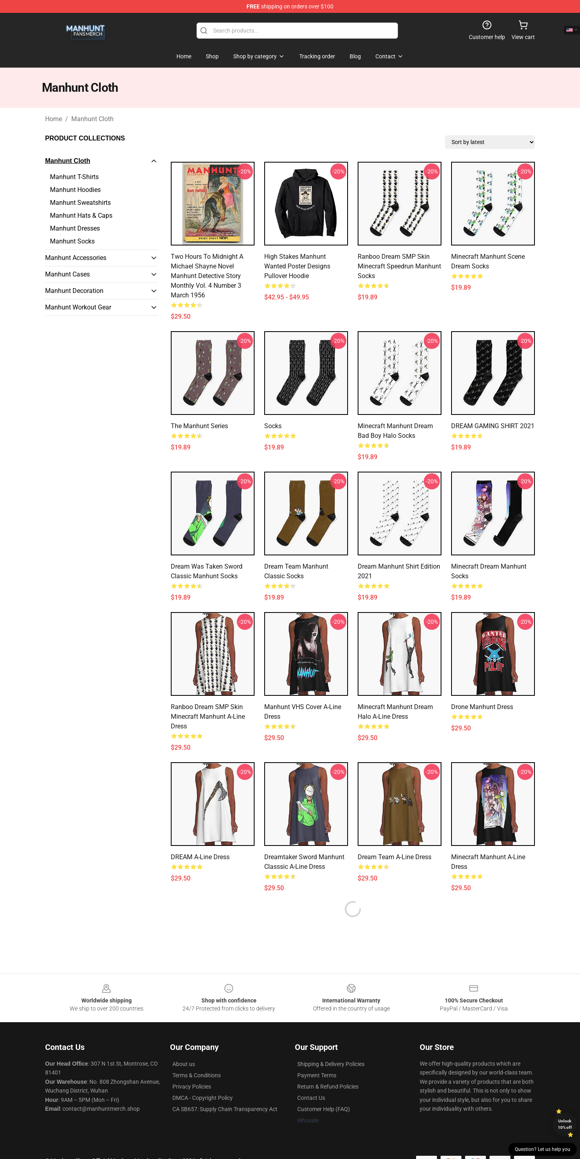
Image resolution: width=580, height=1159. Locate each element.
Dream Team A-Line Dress (394, 857)
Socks (273, 426)
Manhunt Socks (72, 241)
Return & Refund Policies (327, 1086)
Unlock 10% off (565, 1124)
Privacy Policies (191, 1086)
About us (183, 1064)
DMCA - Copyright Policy (202, 1098)
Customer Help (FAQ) (323, 1109)
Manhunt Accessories (75, 258)
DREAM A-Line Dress (200, 857)
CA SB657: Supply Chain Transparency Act (225, 1109)
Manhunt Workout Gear (78, 307)
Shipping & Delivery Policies (331, 1064)
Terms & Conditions (196, 1075)
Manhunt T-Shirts (74, 177)
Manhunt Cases (67, 274)
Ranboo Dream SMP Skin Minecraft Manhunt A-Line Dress (208, 716)
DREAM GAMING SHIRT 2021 (492, 426)
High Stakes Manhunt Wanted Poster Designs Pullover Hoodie (297, 266)
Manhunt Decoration (74, 291)
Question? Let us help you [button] (542, 1149)
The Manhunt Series (199, 426)
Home (53, 119)
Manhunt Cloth (92, 119)
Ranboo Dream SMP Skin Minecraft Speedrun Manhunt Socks (399, 266)
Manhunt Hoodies (75, 190)
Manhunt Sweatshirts (80, 202)
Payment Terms (316, 1075)
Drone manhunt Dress (482, 707)
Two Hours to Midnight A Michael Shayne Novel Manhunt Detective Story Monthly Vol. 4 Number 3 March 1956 (207, 276)
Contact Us (311, 1098)
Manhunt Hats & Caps (81, 215)
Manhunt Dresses (75, 228)
